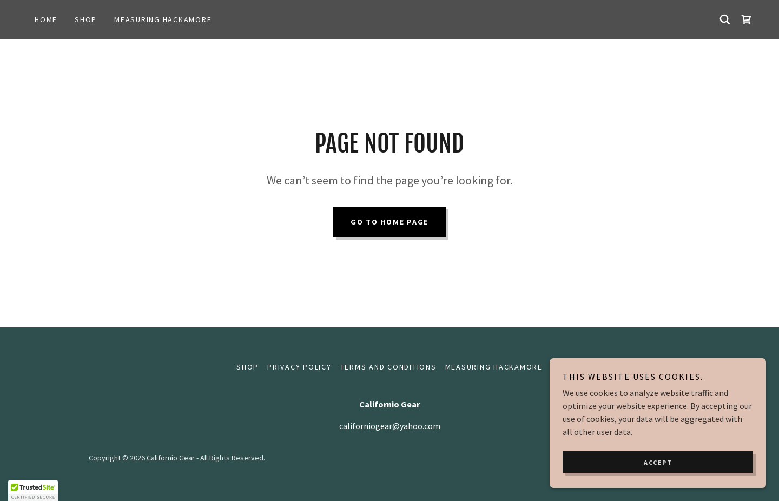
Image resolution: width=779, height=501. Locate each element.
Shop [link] (86, 19)
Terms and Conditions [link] (388, 367)
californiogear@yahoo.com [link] (389, 425)
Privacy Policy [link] (299, 367)
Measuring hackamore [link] (163, 19)
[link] (746, 19)
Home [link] (46, 19)
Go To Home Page (389, 222)
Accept (658, 462)
